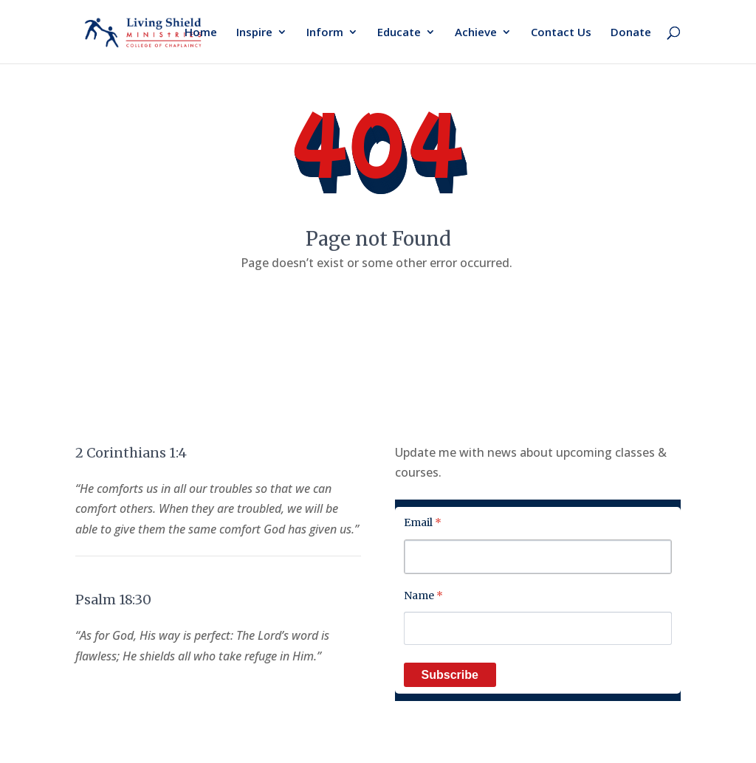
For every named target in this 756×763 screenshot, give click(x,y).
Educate (399, 33)
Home (201, 33)
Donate (631, 33)
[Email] (538, 556)
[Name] (538, 628)
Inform (324, 33)
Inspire (254, 33)
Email (422, 522)
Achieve (476, 33)
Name (423, 595)
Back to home (378, 308)
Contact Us (561, 33)
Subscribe (450, 675)
